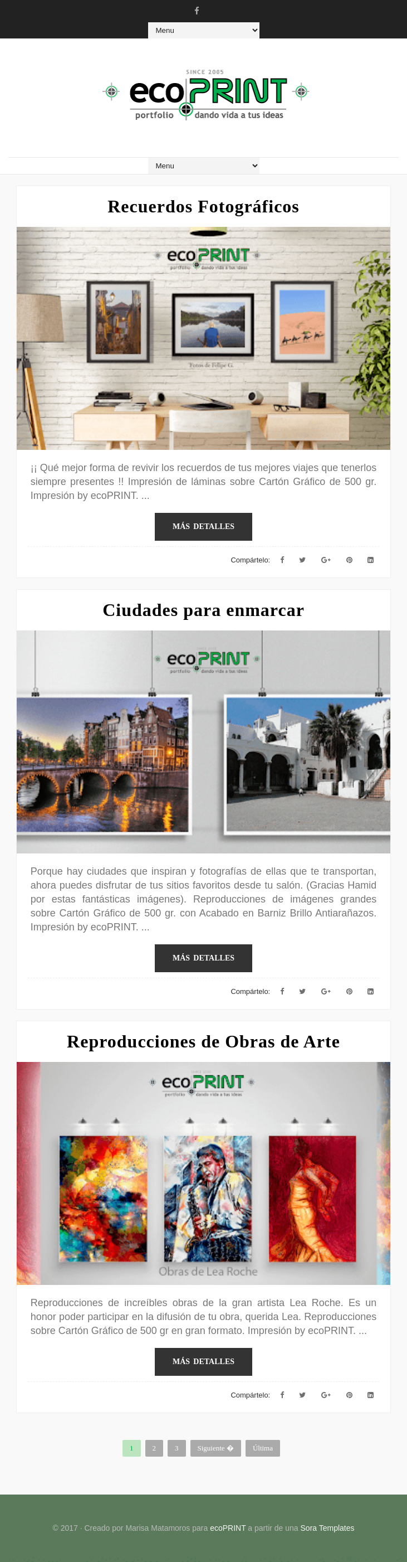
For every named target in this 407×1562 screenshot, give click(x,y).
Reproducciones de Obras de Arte (203, 1041)
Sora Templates (328, 1528)
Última (263, 1448)
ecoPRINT (228, 1528)
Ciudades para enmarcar (203, 610)
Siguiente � (216, 1448)
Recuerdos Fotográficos (203, 206)
